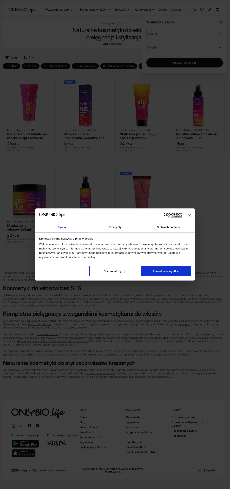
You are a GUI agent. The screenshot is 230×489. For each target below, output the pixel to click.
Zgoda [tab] (62, 227)
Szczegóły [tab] (115, 227)
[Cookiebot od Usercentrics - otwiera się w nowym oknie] (166, 215)
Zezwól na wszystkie (166, 271)
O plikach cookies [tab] (168, 227)
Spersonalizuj (114, 271)
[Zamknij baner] (189, 215)
